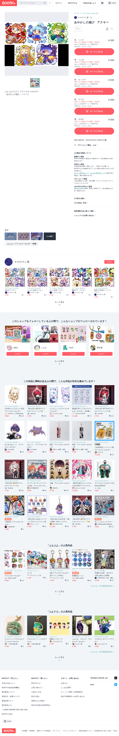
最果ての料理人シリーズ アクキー (103, 291)
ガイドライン (57, 730)
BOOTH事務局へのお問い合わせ (73, 696)
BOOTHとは (72, 3)
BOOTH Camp (7, 714)
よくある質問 (66, 687)
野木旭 (99, 348)
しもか (44, 348)
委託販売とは (7, 705)
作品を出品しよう (89, 3)
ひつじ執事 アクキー (57, 290)
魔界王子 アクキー (79, 290)
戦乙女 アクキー (10, 290)
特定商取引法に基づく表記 (84, 211)
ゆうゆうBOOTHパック (97, 173)
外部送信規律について (86, 730)
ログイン (58, 3)
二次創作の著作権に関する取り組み (15, 710)
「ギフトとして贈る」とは (86, 145)
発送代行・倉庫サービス (11, 696)
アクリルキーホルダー (91, 13)
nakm (15, 348)
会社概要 (24, 730)
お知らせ (64, 683)
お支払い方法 (81, 203)
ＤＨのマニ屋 (21, 261)
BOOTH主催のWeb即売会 (40, 705)
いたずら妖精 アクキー (35, 290)
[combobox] (32, 3)
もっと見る (59, 363)
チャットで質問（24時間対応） (72, 692)
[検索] (44, 3)
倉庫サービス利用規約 (44, 730)
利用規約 (32, 730)
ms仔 (71, 348)
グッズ (76, 13)
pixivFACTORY (78, 188)
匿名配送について (8, 692)
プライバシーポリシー (70, 730)
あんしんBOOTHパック (81, 173)
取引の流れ (80, 198)
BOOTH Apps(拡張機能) (10, 687)
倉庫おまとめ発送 (37, 701)
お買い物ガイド (37, 687)
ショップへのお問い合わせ (84, 215)
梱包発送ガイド (7, 701)
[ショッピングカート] (102, 3)
